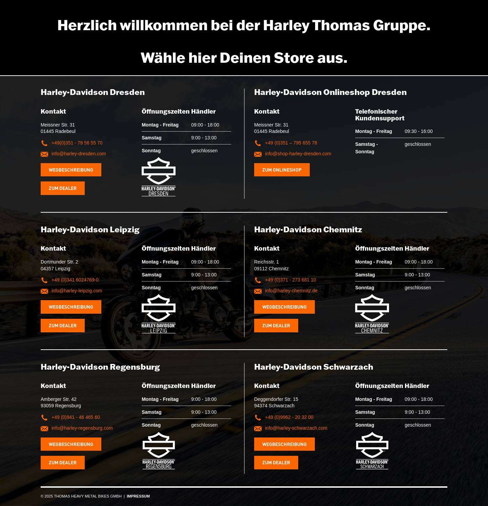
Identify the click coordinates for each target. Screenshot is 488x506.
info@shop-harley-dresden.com (298, 153)
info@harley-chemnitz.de (291, 290)
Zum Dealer (63, 187)
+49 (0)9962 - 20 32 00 (289, 417)
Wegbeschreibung (71, 169)
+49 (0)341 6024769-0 (75, 280)
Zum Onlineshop (282, 169)
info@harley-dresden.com (79, 153)
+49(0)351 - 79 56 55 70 (77, 142)
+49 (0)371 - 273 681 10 (290, 280)
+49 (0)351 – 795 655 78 (291, 142)
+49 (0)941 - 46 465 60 (76, 417)
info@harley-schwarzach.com (296, 428)
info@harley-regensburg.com (82, 428)
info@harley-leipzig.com (77, 290)
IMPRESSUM (138, 496)
